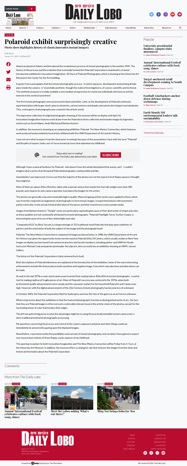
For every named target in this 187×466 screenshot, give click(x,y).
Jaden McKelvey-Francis (156, 55)
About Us (166, 27)
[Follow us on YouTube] (172, 14)
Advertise (149, 27)
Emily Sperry (9, 53)
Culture (40, 27)
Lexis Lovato (151, 72)
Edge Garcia (150, 105)
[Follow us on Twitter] (151, 14)
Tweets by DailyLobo (153, 132)
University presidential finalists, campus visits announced (157, 48)
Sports (131, 438)
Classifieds (130, 27)
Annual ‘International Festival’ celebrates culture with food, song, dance (23, 414)
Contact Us (160, 438)
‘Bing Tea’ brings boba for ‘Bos (116, 411)
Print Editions (158, 449)
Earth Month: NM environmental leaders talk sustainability (160, 115)
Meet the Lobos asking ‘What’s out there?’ (70, 412)
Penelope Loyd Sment (155, 122)
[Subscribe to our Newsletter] (179, 14)
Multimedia (129, 449)
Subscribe (110, 155)
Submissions (111, 27)
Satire (73, 27)
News (8, 27)
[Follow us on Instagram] (165, 14)
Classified (161, 445)
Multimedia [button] (89, 27)
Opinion (131, 445)
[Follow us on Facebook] (158, 14)
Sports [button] (22, 27)
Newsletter (160, 442)
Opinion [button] (56, 27)
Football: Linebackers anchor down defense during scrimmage (161, 98)
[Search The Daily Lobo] (180, 28)
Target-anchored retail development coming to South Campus (162, 82)
